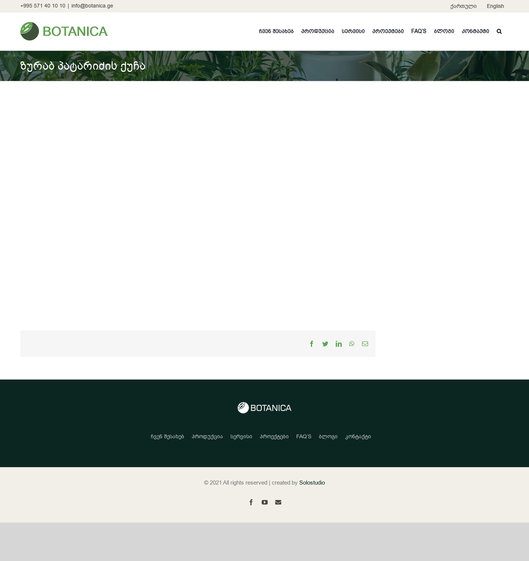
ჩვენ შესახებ (167, 436)
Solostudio (312, 482)
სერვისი (241, 436)
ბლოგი (328, 436)
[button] (499, 31)
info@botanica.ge (92, 5)
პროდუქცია (207, 436)
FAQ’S (303, 436)
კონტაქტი (358, 436)
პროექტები (274, 436)
